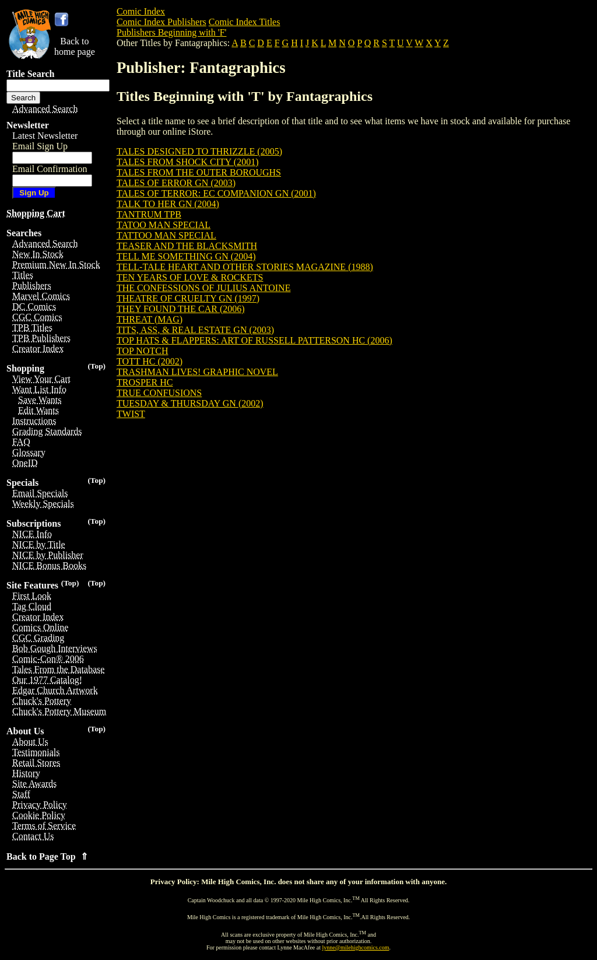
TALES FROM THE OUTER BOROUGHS (199, 172)
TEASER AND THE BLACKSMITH (187, 246)
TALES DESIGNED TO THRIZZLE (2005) (199, 151)
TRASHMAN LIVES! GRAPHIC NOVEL (197, 372)
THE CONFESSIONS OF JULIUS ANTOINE (203, 288)
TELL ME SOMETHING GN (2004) (186, 256)
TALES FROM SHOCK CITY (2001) (187, 162)
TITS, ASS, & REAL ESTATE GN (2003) (195, 330)
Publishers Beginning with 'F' (171, 32)
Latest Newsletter (45, 136)
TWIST (131, 414)
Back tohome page (74, 46)
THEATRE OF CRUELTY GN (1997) (188, 298)
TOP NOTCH (142, 351)
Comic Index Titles (244, 22)
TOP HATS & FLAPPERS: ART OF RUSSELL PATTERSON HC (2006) (254, 340)
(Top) (96, 366)
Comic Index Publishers (161, 22)
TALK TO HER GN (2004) (168, 204)
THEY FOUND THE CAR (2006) (181, 309)
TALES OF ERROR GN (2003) (176, 183)
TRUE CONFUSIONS (159, 393)
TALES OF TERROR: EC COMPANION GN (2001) (216, 193)
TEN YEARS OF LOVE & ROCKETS (190, 277)
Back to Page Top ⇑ (47, 856)
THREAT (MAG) (149, 319)
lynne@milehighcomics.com (355, 947)
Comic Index (141, 11)
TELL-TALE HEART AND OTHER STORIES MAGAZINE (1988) (245, 267)
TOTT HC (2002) (149, 361)
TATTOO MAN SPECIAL (166, 235)
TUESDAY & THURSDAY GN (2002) (190, 403)
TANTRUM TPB (149, 214)
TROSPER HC (145, 382)
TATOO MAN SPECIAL (163, 225)
